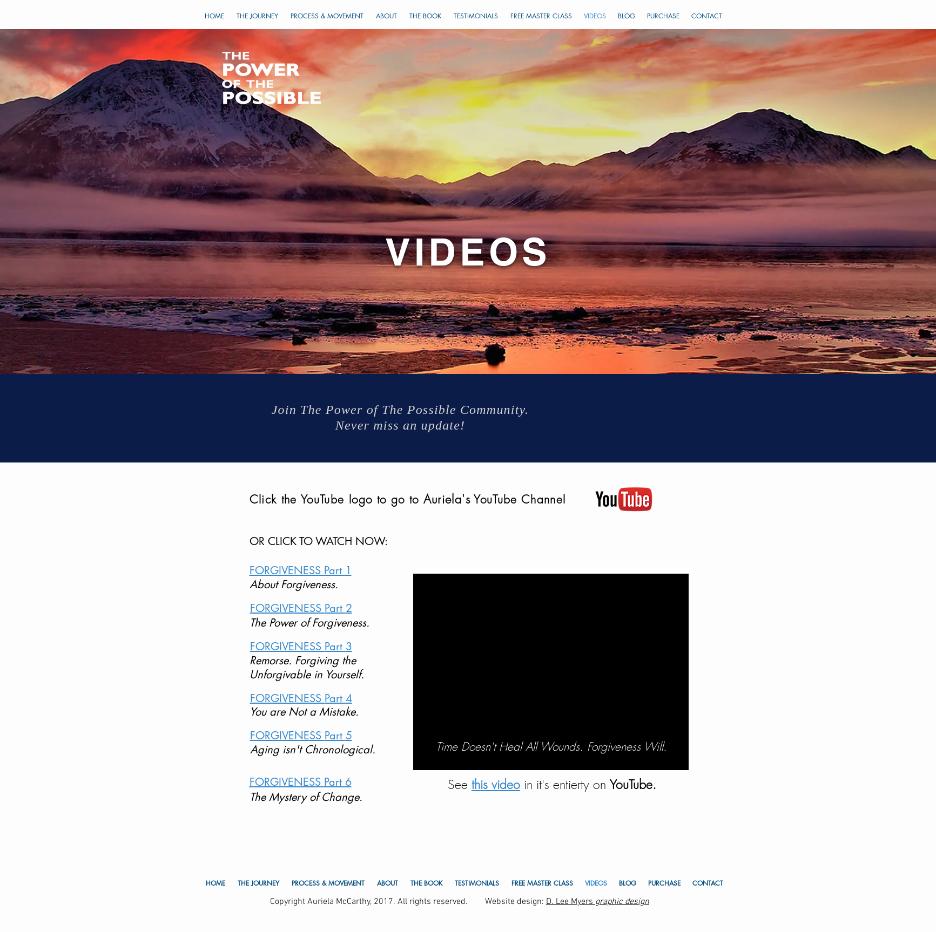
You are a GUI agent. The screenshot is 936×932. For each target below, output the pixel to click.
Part (335, 608)
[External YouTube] (551, 661)
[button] (476, 16)
